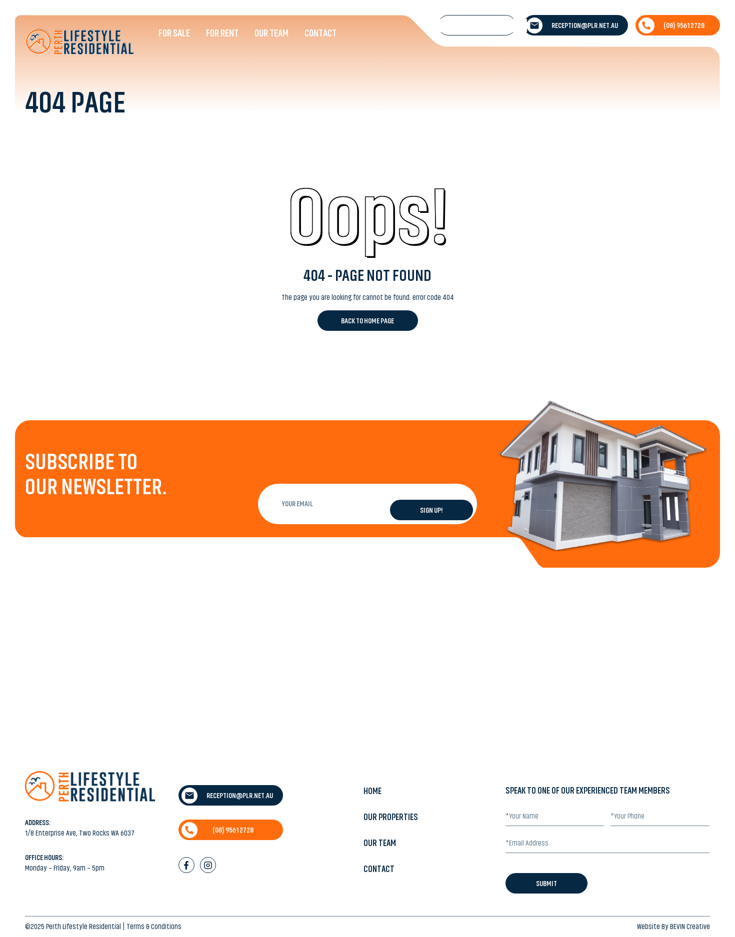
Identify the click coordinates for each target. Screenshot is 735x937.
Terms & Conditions (154, 927)
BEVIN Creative (690, 927)
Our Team (271, 32)
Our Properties (391, 817)
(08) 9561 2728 (671, 25)
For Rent (222, 32)
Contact (320, 32)
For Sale (174, 32)
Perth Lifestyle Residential (83, 927)
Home (373, 791)
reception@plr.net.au (572, 25)
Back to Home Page (367, 321)
